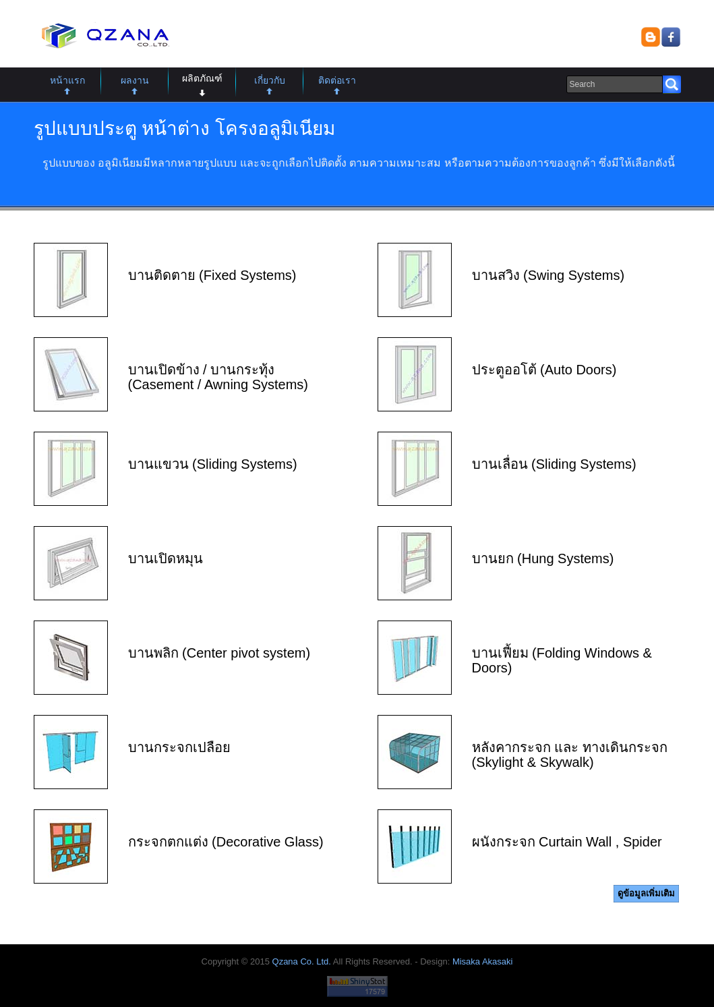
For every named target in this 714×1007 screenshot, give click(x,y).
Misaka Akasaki (482, 961)
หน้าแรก (67, 80)
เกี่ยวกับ (269, 80)
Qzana (103, 36)
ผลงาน (135, 80)
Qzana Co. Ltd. (301, 961)
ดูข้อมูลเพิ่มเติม (646, 893)
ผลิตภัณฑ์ (202, 78)
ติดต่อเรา (337, 80)
